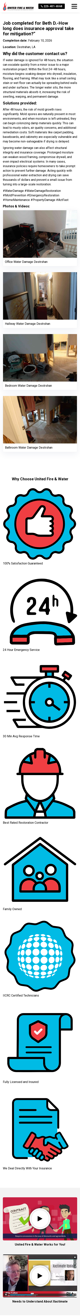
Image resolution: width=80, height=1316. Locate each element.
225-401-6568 (51, 6)
